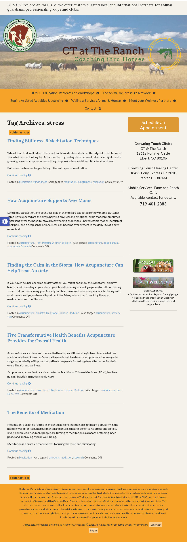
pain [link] (119, 390)
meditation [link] (70, 181)
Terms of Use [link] (124, 524)
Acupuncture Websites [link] (36, 524)
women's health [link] (22, 246)
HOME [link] (35, 93)
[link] (4, 221)
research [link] (78, 457)
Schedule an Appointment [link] (153, 125)
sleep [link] (10, 393)
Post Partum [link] (43, 242)
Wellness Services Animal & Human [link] (96, 100)
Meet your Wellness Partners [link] (150, 100)
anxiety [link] (116, 312)
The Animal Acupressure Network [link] (126, 93)
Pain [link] (38, 390)
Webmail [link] (156, 524)
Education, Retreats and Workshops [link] (68, 93)
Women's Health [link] (61, 242)
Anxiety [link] (40, 312)
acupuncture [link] (95, 242)
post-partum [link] (111, 242)
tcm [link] (9, 246)
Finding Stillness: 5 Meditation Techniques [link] (53, 141)
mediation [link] (66, 457)
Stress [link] (45, 390)
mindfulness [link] (85, 181)
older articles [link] (19, 132)
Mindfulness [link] (40, 181)
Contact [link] (90, 108)
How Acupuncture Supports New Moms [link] (49, 200)
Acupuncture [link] (27, 242)
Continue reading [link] (19, 175)
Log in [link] (93, 530)
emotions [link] (54, 457)
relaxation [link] (98, 181)
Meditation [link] (25, 181)
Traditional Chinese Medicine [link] (62, 312)
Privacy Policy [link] (140, 524)
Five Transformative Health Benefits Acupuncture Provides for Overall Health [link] (61, 338)
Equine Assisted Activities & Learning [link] (36, 100)
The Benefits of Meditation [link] (35, 412)
